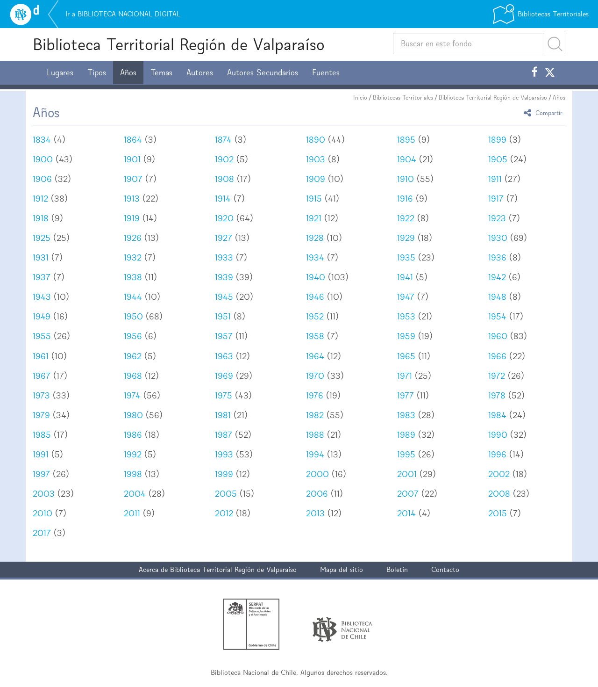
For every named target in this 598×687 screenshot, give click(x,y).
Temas (161, 72)
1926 (133, 237)
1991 (41, 454)
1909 (315, 179)
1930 (497, 237)
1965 (406, 356)
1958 (315, 336)
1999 (224, 474)
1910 (405, 179)
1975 (223, 395)
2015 (497, 513)
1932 (133, 257)
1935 (406, 257)
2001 (407, 474)
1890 (315, 139)
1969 (224, 375)
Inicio (360, 97)
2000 (317, 474)
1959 (406, 336)
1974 (132, 395)
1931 (41, 257)
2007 (408, 493)
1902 (224, 159)
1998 (133, 474)
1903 (315, 159)
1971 (404, 375)
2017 (42, 533)
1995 (406, 454)
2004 (135, 493)
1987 (223, 434)
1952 (315, 316)
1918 (41, 218)
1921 (313, 218)
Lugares (60, 72)
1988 (315, 434)
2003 (44, 493)
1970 (315, 375)
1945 (224, 296)
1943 (42, 296)
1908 (224, 179)
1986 (133, 434)
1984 (497, 415)
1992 (133, 454)
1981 (223, 415)
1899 (497, 139)
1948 (497, 296)
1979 (41, 415)
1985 (42, 434)
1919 (132, 218)
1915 (314, 198)
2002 (499, 474)
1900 (43, 159)
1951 (223, 316)
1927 (223, 237)
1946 (315, 296)
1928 (315, 237)
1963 (224, 356)
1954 (497, 316)
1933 (224, 257)
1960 (497, 336)
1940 (315, 277)
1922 (405, 218)
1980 (133, 415)
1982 (315, 415)
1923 (497, 218)
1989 (406, 434)
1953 (406, 316)
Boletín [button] (397, 569)
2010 (42, 513)
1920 (224, 218)
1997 (41, 474)
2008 (499, 493)
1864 (133, 139)
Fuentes (326, 72)
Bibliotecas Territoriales (403, 97)
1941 (405, 277)
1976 (314, 395)
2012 (224, 513)
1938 (133, 277)
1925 (41, 237)
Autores (199, 72)
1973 (41, 395)
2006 (317, 493)
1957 (224, 336)
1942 (497, 277)
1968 (133, 375)
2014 (406, 513)
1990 (497, 434)
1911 (495, 179)
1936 (497, 257)
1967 (41, 375)
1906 (42, 179)
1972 (496, 375)
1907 (133, 179)
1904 (406, 159)
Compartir (544, 112)
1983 (406, 415)
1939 (224, 277)
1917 (496, 198)
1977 (405, 395)
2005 (226, 493)
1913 (132, 198)
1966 (497, 356)
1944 (133, 296)
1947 (405, 296)
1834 (42, 139)
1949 (41, 316)
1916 (405, 198)
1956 (133, 336)
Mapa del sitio (341, 569)
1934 (315, 257)
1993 (224, 454)
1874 (223, 139)
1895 (406, 139)
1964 (315, 356)
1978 (496, 395)
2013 (315, 513)
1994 (315, 454)
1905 (497, 159)
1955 (42, 336)
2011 (132, 513)
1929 (406, 237)
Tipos (96, 72)
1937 (41, 277)
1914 (223, 198)
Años (128, 72)
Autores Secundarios (262, 72)
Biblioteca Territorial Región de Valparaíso (179, 44)
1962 (133, 356)
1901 (132, 159)
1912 (40, 198)
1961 (41, 356)
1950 (133, 316)
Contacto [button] (445, 569)
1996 (497, 454)
